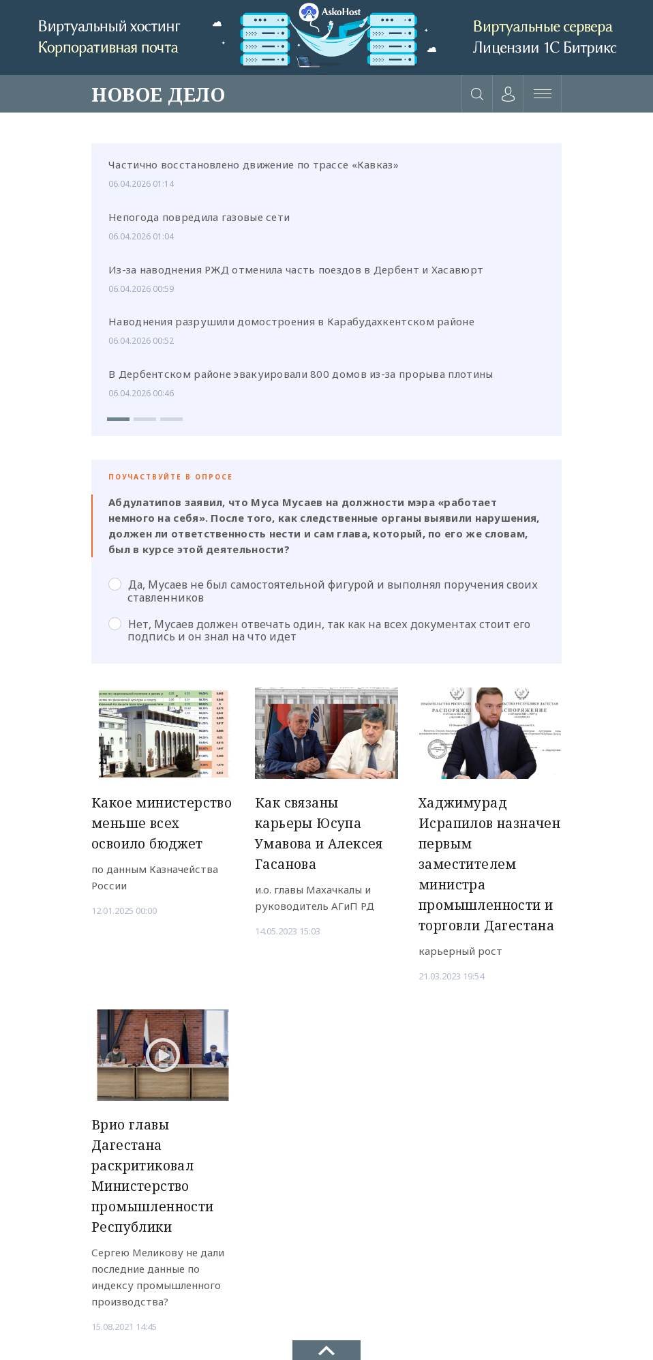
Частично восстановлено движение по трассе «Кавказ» (253, 164)
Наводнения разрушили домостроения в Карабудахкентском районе (291, 321)
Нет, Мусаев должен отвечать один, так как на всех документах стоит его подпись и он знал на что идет (319, 630)
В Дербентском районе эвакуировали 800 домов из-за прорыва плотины (300, 374)
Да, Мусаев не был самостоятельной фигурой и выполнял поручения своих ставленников (323, 591)
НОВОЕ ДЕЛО (158, 94)
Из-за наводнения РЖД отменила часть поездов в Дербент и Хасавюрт (295, 269)
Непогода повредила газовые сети (199, 217)
